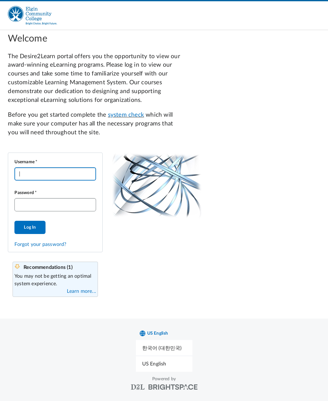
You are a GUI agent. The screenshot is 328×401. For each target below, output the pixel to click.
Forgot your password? (40, 244)
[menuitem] (164, 348)
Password (24, 193)
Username (24, 162)
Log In (30, 227)
